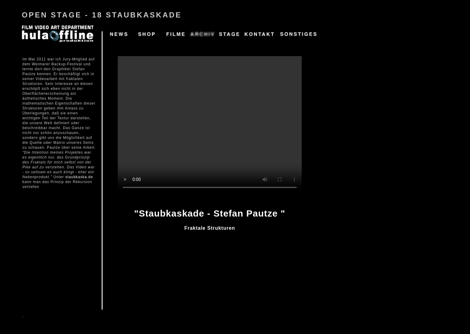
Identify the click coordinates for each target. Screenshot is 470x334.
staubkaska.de (79, 177)
